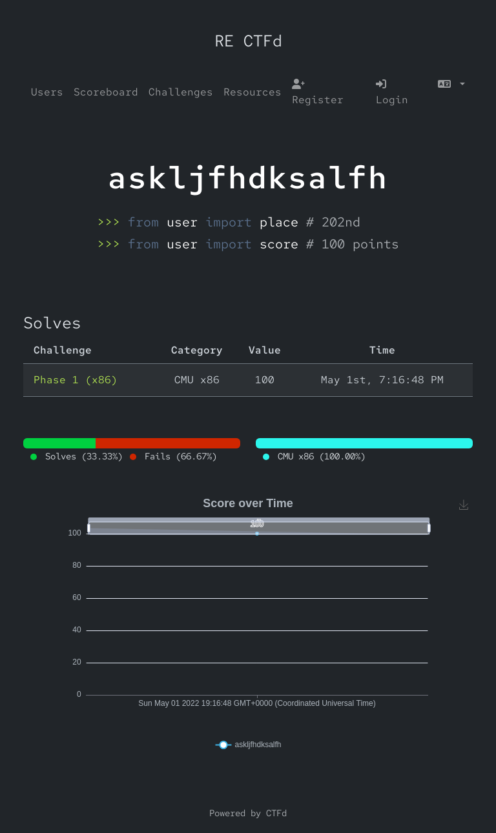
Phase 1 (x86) (76, 379)
